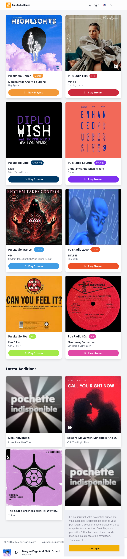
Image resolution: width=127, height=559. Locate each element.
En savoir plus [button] (78, 540)
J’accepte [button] (94, 548)
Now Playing (33, 92)
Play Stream (93, 92)
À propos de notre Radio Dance (58, 541)
